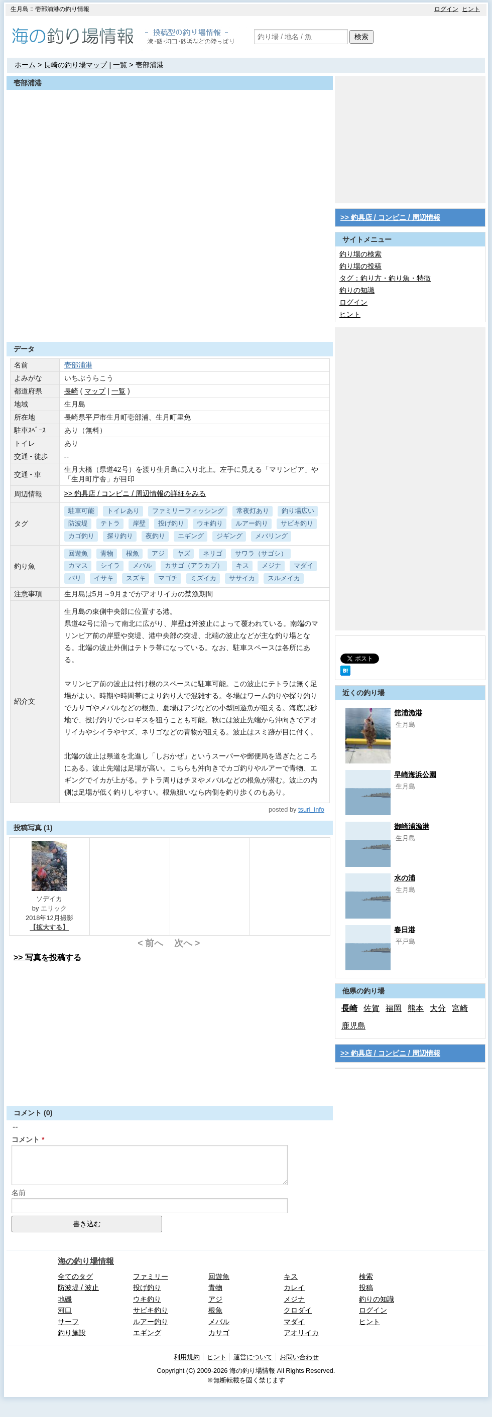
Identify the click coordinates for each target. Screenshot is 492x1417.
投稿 (366, 1287)
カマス (78, 565)
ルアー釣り (251, 523)
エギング (191, 536)
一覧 (120, 65)
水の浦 (404, 878)
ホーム (25, 65)
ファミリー (150, 1276)
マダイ (303, 565)
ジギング (229, 536)
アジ (158, 553)
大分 (438, 1008)
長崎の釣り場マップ (75, 65)
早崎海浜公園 (415, 774)
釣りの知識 (357, 290)
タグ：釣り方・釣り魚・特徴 (385, 278)
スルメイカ (284, 578)
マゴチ (168, 578)
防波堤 (78, 523)
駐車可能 (81, 510)
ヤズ (183, 553)
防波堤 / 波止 (78, 1287)
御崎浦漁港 (411, 826)
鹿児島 (353, 1025)
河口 (65, 1310)
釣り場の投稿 (360, 266)
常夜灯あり (252, 510)
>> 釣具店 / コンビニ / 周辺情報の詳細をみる (135, 493)
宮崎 (460, 1008)
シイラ (110, 565)
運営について (253, 1357)
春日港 (404, 930)
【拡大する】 (49, 927)
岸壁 (139, 523)
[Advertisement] (169, 317)
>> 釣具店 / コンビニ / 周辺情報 (390, 217)
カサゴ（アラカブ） (194, 565)
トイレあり (123, 510)
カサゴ (218, 1333)
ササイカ (242, 578)
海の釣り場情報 (86, 1261)
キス (242, 565)
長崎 (71, 391)
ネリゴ (212, 553)
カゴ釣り (81, 536)
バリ (74, 578)
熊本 (416, 1008)
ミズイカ (203, 578)
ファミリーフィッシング (188, 510)
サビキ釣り (297, 523)
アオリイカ (301, 1333)
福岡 (394, 1008)
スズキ (136, 578)
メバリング (271, 536)
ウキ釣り (210, 523)
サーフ (68, 1322)
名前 (19, 1193)
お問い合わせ (299, 1357)
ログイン (446, 9)
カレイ (294, 1287)
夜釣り (155, 536)
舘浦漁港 (408, 713)
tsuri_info (311, 809)
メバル (142, 565)
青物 (106, 553)
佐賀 (371, 1008)
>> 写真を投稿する (47, 957)
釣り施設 (72, 1333)
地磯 (65, 1299)
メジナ (271, 565)
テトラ (110, 523)
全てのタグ (75, 1276)
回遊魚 (78, 553)
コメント (26, 1139)
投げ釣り (171, 523)
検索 (361, 37)
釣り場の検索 (360, 254)
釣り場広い (298, 510)
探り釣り (120, 536)
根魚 (132, 553)
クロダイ (298, 1310)
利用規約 (187, 1357)
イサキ (103, 578)
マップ (94, 391)
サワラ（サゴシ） (261, 553)
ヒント (471, 9)
